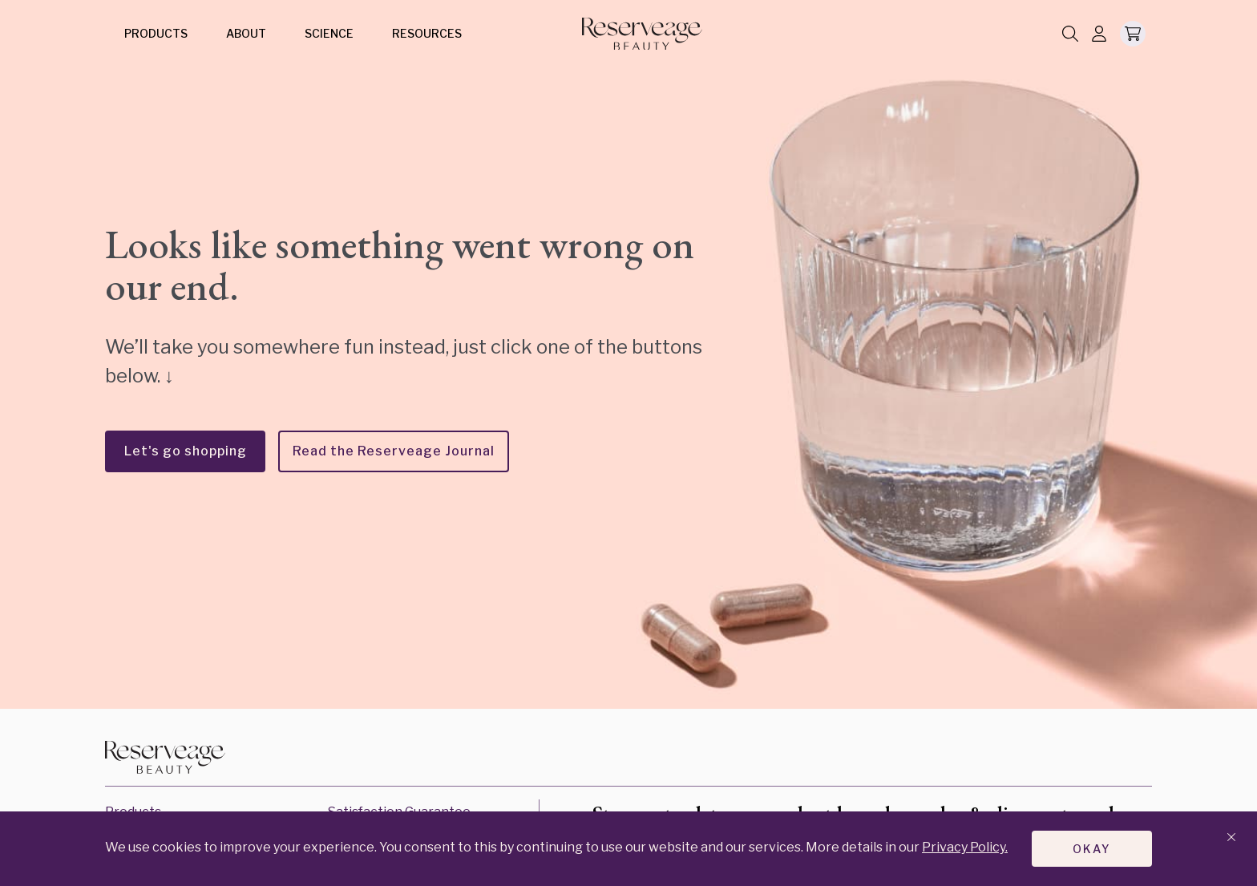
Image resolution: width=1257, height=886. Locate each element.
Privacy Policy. (965, 846)
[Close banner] (1231, 837)
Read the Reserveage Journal (394, 451)
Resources (427, 33)
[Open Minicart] (1133, 33)
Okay (1092, 848)
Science (329, 33)
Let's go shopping (185, 451)
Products (156, 33)
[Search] (1070, 35)
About (246, 33)
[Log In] (1099, 35)
